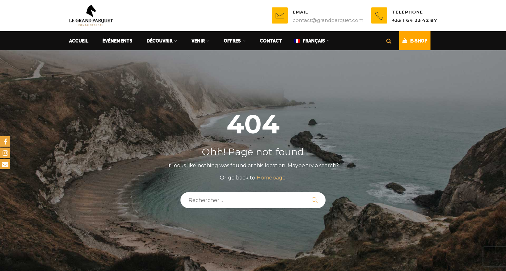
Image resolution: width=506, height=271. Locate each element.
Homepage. (272, 178)
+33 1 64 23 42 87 (414, 20)
